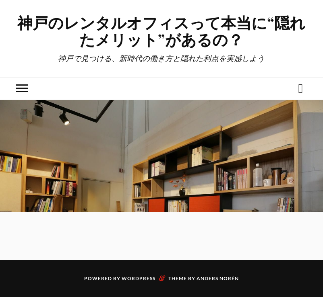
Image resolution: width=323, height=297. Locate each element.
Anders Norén (218, 278)
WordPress (138, 278)
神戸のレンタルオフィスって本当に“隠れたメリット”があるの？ (161, 30)
